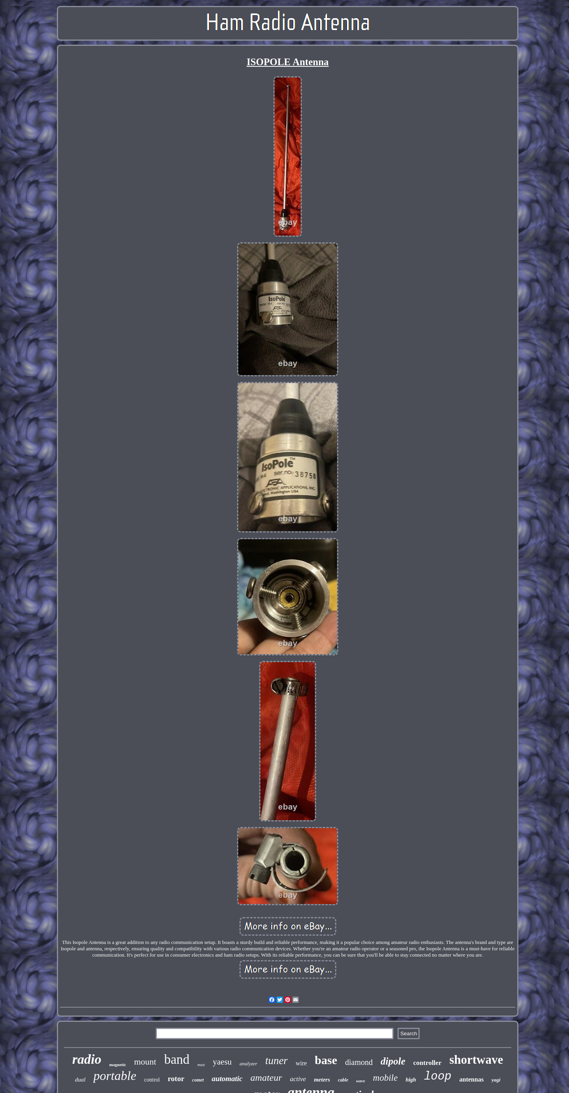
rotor (176, 1078)
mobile (385, 1078)
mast (201, 1065)
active (298, 1079)
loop (438, 1076)
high (410, 1080)
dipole (393, 1061)
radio (87, 1059)
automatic (227, 1078)
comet (197, 1080)
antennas (472, 1079)
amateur (266, 1077)
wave (360, 1080)
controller (427, 1063)
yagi (496, 1080)
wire (301, 1063)
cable (343, 1080)
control (152, 1080)
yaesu (222, 1062)
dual (80, 1079)
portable (114, 1075)
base (326, 1060)
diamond (359, 1062)
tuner (276, 1061)
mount (145, 1062)
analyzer (248, 1064)
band (176, 1059)
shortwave (476, 1060)
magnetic (117, 1064)
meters (322, 1079)
